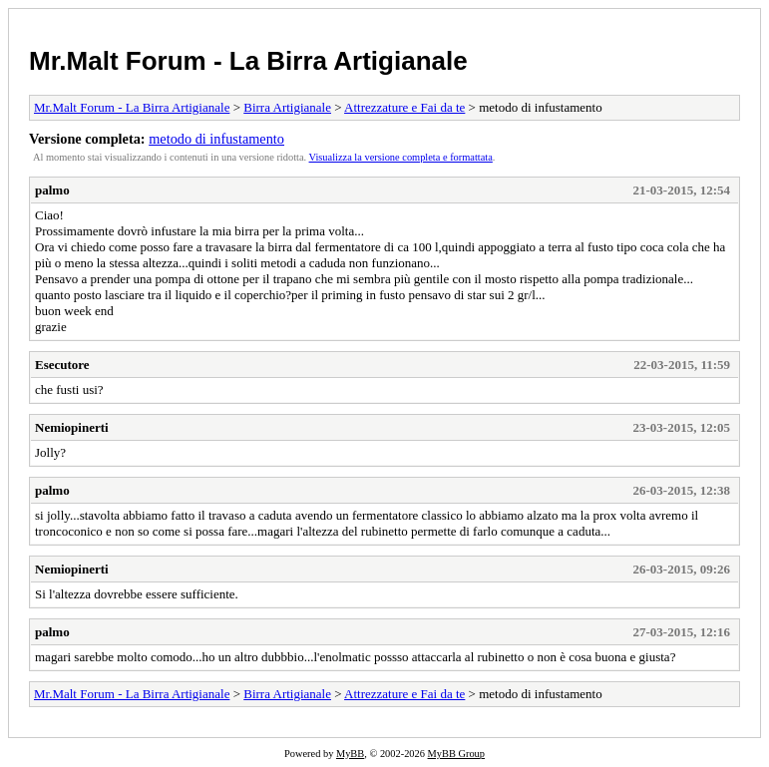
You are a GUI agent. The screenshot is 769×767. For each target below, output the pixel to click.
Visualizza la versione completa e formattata (401, 157)
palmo (52, 190)
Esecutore (62, 364)
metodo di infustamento (216, 139)
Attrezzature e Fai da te (404, 107)
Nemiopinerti (72, 427)
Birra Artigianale (287, 107)
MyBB (350, 753)
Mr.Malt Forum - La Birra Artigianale (248, 61)
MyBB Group (456, 753)
